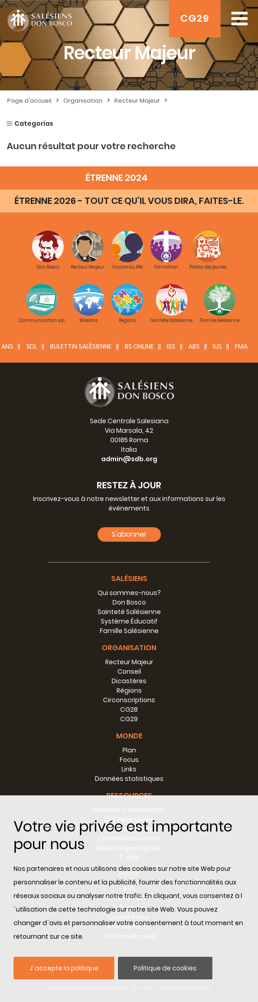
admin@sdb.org (129, 458)
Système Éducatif (129, 621)
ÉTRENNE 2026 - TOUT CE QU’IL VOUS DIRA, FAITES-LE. (129, 200)
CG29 (194, 18)
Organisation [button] (129, 648)
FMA (241, 346)
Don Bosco (129, 602)
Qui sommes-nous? (129, 592)
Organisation (83, 100)
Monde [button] (129, 736)
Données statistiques (129, 778)
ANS (7, 346)
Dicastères (129, 680)
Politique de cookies (165, 968)
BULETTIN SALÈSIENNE (81, 346)
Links (129, 769)
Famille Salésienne (129, 630)
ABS (194, 346)
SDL (31, 346)
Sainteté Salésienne (129, 611)
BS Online (139, 346)
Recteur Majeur (137, 100)
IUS (217, 346)
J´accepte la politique (64, 968)
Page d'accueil (29, 100)
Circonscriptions (129, 699)
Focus (129, 759)
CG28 (129, 709)
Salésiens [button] (129, 578)
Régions (129, 690)
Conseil (129, 671)
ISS (171, 346)
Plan (129, 750)
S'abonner (129, 534)
